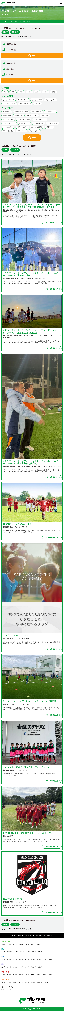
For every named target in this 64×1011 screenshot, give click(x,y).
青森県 (9, 944)
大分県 (21, 982)
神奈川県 (9, 952)
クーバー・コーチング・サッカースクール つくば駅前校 (29, 701)
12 (20, 36)
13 (22, 36)
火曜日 (13, 92)
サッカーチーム (23, 100)
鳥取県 (15, 974)
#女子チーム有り (22, 127)
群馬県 (40, 952)
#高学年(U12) (18, 115)
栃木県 (34, 952)
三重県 (40, 967)
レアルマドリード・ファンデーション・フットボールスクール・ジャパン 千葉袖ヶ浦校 (31, 274)
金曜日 (37, 92)
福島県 (39, 944)
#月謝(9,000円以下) (9, 123)
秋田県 (27, 944)
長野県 (21, 959)
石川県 (44, 959)
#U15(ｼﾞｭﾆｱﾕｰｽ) (32, 115)
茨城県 (28, 952)
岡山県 (9, 974)
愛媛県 (39, 974)
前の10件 (5, 36)
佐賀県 (9, 982)
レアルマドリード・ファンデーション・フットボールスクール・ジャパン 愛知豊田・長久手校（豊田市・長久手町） (31, 205)
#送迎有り (49, 127)
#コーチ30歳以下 (36, 127)
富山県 (39, 959)
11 (18, 36)
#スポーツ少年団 (8, 131)
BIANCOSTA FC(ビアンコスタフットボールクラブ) (27, 833)
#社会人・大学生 (8, 119)
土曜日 (45, 92)
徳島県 (44, 974)
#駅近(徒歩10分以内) (21, 111)
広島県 (3, 974)
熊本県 (27, 982)
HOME (14, 935)
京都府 (15, 967)
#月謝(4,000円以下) (23, 119)
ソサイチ (37, 103)
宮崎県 (33, 982)
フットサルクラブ (25, 103)
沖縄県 (46, 982)
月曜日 (5, 92)
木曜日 (29, 92)
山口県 (27, 974)
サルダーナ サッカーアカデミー (17, 635)
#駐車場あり (7, 111)
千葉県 (16, 952)
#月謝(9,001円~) (24, 123)
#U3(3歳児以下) (37, 111)
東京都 (3, 952)
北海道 (3, 944)
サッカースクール (8, 100)
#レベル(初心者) (38, 123)
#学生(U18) (44, 115)
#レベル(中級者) (52, 123)
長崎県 (15, 982)
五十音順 (15, 32)
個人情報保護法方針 (39, 935)
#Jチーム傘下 (21, 131)
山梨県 (15, 959)
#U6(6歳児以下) (50, 111)
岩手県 (15, 944)
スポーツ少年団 (50, 100)
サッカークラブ (37, 100)
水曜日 (21, 92)
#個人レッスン (34, 131)
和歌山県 (33, 967)
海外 (2, 989)
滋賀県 (21, 967)
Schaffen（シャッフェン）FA (16, 524)
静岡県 (9, 959)
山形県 (33, 944)
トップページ (5, 21)
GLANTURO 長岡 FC (12, 899)
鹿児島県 (39, 982)
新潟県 (33, 959)
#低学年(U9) (7, 115)
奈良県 (27, 967)
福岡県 (3, 982)
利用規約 (49, 935)
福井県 (50, 959)
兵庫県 (9, 967)
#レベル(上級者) (8, 127)
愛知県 (3, 959)
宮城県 (21, 944)
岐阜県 (27, 959)
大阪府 (3, 967)
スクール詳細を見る (51, 222)
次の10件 (29, 36)
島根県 (21, 974)
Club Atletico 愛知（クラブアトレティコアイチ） (26, 767)
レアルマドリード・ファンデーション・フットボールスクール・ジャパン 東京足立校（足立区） (31, 331)
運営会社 (20, 935)
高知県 (50, 974)
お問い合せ (28, 935)
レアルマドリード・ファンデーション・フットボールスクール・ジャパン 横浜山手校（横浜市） (31, 462)
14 (24, 36)
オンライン (9, 989)
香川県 (33, 974)
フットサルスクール (9, 103)
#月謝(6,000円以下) (40, 119)
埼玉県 (22, 952)
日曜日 (53, 92)
